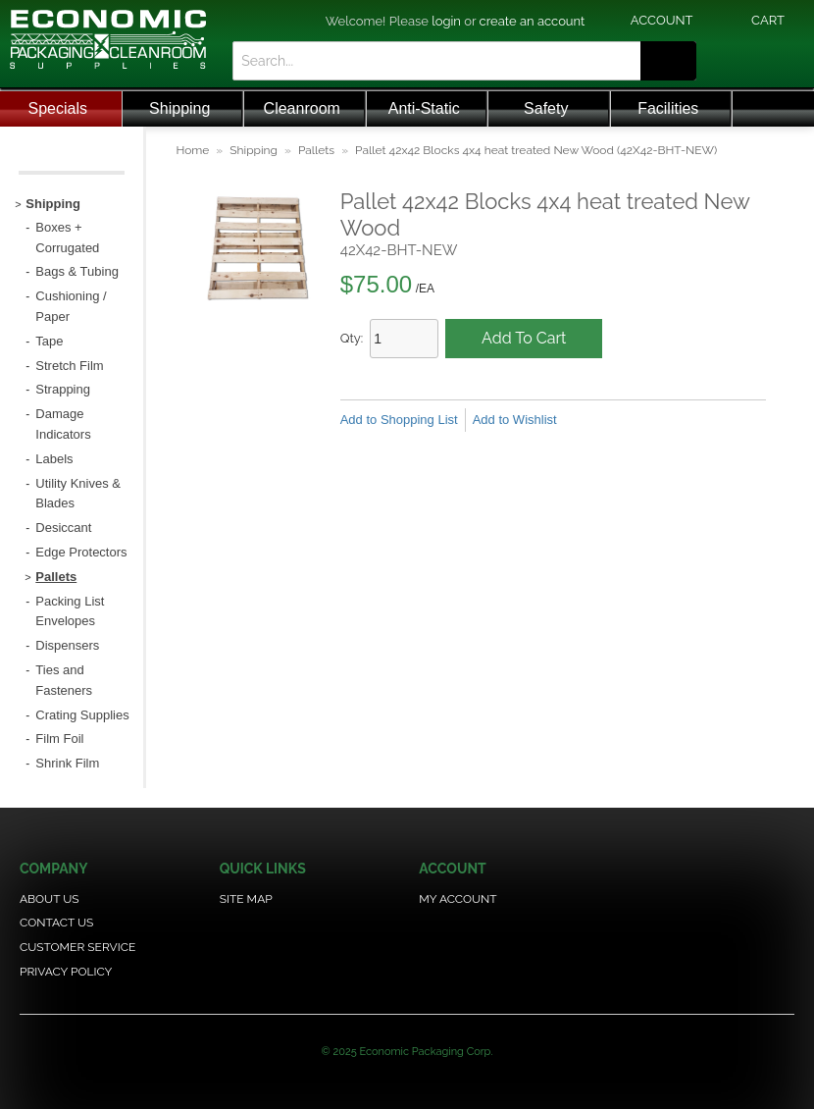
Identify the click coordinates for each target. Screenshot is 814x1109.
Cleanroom (302, 108)
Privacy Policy (66, 971)
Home (192, 150)
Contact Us (56, 922)
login (446, 21)
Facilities (667, 108)
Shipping (179, 108)
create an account (532, 21)
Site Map (246, 899)
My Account (457, 899)
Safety (546, 108)
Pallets (316, 150)
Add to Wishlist (515, 419)
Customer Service (77, 947)
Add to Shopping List (399, 419)
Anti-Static (424, 108)
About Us (49, 899)
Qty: (352, 338)
